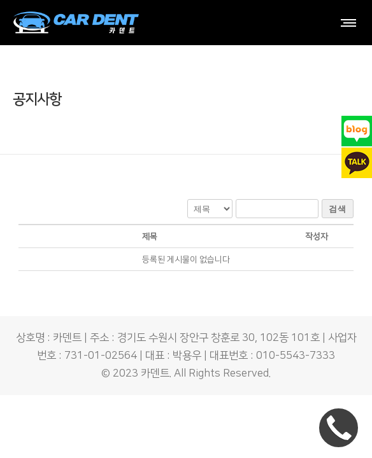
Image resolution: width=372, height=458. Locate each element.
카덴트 (155, 373)
